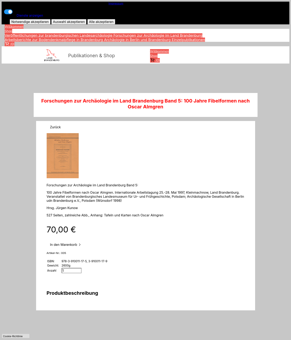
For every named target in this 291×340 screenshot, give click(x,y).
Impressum (115, 3)
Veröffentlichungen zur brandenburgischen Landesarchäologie (59, 35)
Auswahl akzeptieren (69, 22)
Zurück (55, 127)
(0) (9, 44)
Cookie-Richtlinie (13, 336)
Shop (8, 31)
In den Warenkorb (66, 245)
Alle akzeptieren (101, 22)
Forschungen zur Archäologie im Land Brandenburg (157, 35)
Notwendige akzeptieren (30, 22)
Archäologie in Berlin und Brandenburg (138, 40)
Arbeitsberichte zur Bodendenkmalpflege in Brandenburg (54, 40)
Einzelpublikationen (188, 40)
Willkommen (14, 26)
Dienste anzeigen (30, 15)
